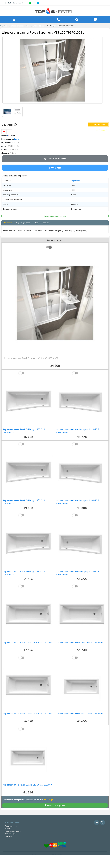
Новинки (8, 836)
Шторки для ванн (17, 26)
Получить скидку (98, 125)
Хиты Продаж (10, 834)
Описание (8, 223)
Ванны (6, 26)
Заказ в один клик (55, 159)
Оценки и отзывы (42, 223)
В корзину (55, 168)
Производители (11, 826)
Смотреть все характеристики (55, 216)
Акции (7, 829)
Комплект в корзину (55, 805)
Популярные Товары (13, 831)
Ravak (28, 26)
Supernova (75, 181)
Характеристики (23, 223)
